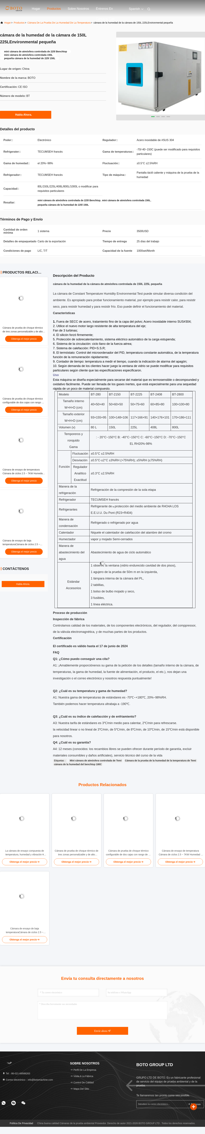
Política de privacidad (21, 1123)
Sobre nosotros (78, 8)
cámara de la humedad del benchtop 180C (78, 764)
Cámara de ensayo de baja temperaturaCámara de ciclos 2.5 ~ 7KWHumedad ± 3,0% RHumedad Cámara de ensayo (24, 930)
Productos (54, 8)
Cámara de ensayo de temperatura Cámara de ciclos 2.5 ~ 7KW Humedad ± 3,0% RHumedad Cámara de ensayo (23, 473)
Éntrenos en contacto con (105, 10)
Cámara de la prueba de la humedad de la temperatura (59, 22)
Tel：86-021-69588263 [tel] (16, 1073)
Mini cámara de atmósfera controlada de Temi (95, 760)
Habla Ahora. (25, 114)
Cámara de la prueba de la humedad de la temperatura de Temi (160, 760)
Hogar (36, 8)
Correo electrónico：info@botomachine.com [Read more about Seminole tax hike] (27, 1079)
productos (19, 22)
